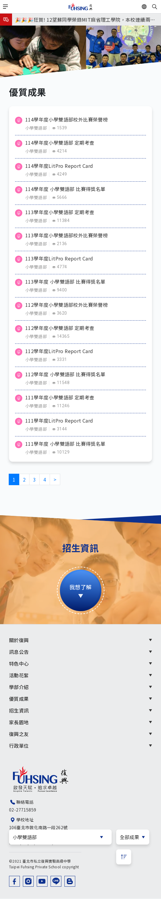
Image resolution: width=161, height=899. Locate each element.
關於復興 (19, 640)
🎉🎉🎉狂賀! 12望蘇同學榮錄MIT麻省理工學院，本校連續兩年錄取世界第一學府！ (85, 21)
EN (151, 6)
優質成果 (19, 698)
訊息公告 (19, 651)
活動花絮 (19, 675)
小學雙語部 (36, 128)
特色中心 (19, 663)
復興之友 (19, 733)
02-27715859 (22, 810)
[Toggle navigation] (5, 7)
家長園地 (19, 722)
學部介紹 (19, 687)
